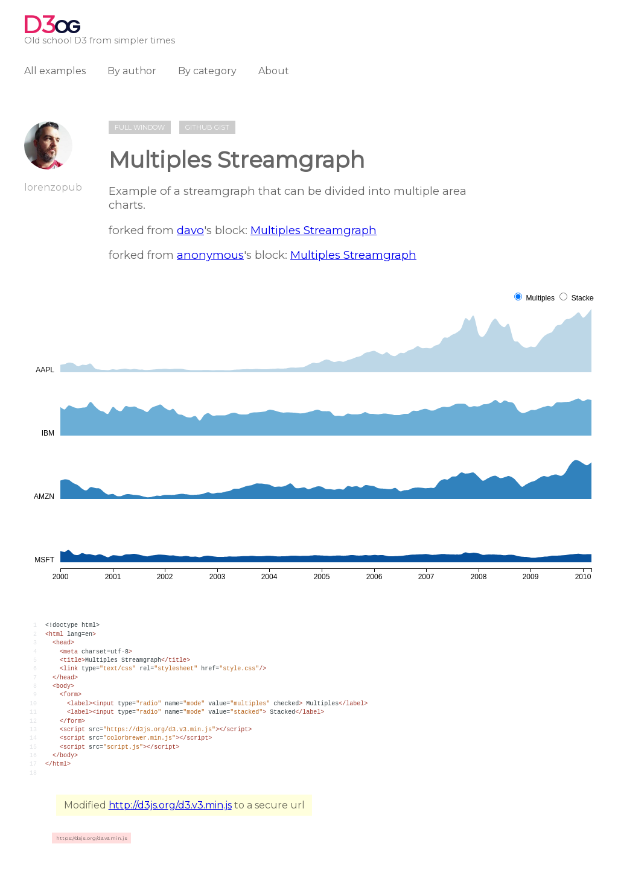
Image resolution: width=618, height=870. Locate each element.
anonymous (210, 255)
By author (131, 71)
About (273, 71)
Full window (140, 127)
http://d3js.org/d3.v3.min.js (170, 805)
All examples (55, 71)
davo (190, 230)
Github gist (207, 127)
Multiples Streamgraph (313, 230)
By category (207, 71)
